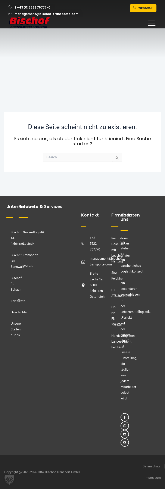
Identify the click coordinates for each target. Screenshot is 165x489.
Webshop (29, 266)
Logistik (28, 244)
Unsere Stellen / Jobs (13, 329)
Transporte (30, 255)
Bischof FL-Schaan (13, 284)
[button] (105, 23)
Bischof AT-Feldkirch (13, 238)
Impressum (153, 478)
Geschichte (13, 312)
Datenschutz (151, 466)
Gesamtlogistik (34, 232)
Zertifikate (13, 301)
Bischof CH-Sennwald (13, 261)
